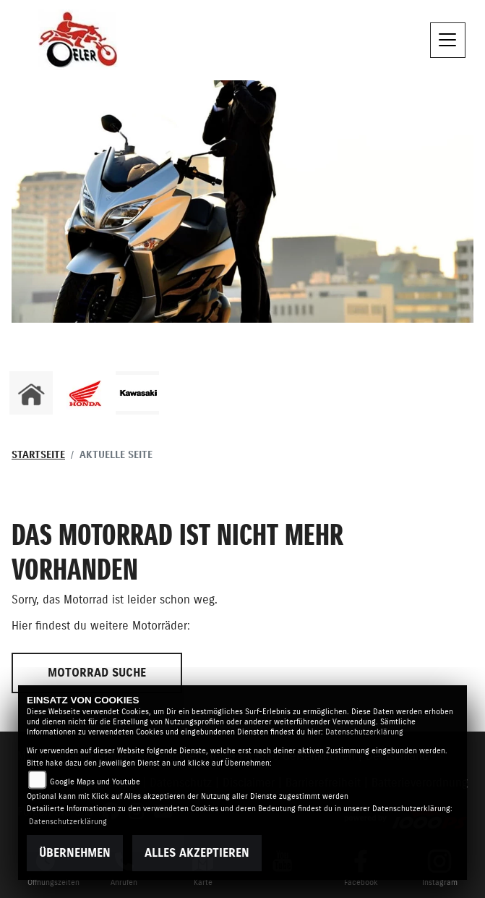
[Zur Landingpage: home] (31, 393)
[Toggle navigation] (448, 40)
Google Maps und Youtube (95, 782)
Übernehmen (75, 853)
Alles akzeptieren (197, 853)
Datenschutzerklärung (364, 732)
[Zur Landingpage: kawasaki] (137, 393)
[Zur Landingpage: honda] (84, 393)
